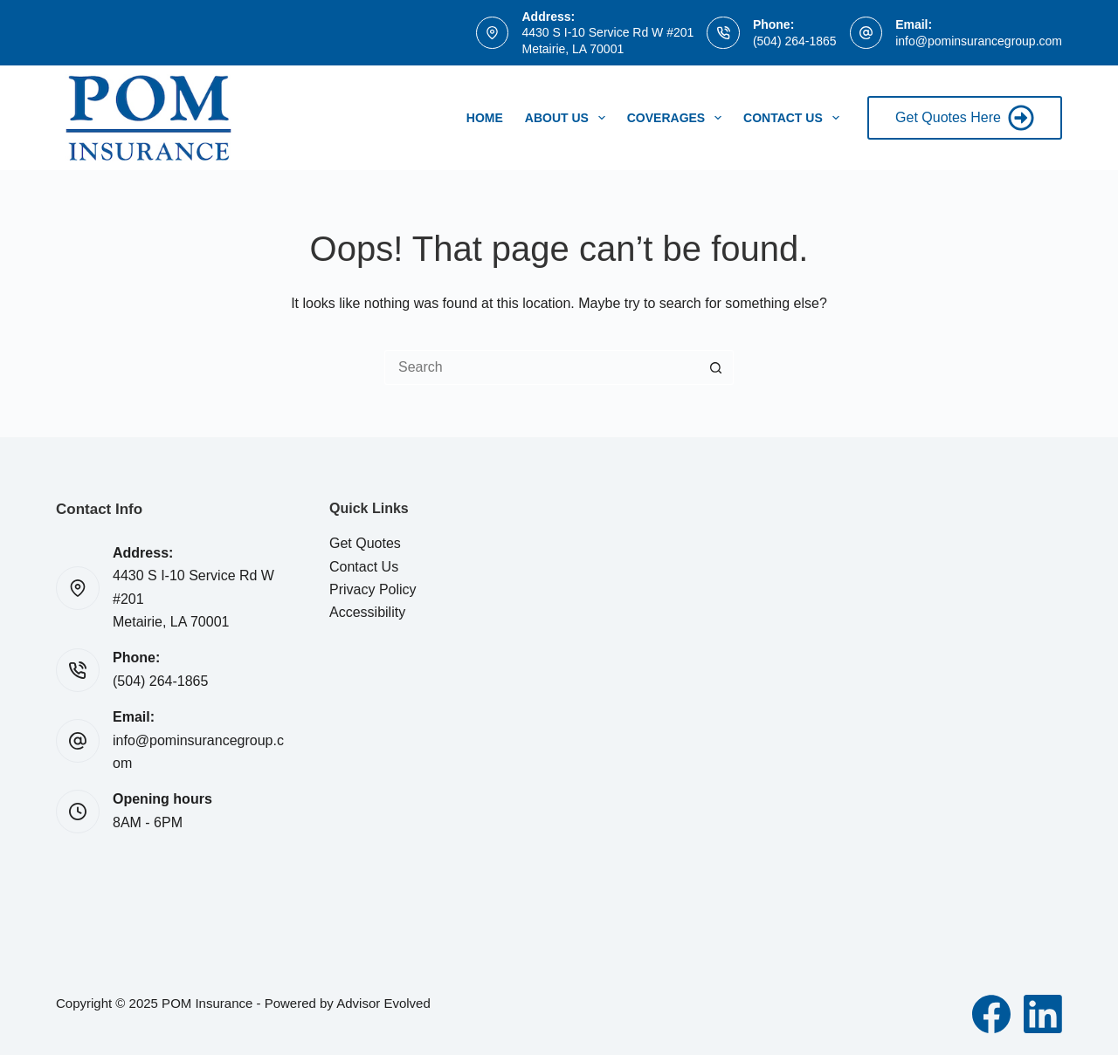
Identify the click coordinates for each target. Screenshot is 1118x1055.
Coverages (677, 117)
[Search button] (716, 367)
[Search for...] (541, 367)
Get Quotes (365, 543)
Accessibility (367, 612)
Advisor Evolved (383, 1003)
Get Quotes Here (964, 118)
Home (484, 118)
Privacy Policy (373, 589)
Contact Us (794, 117)
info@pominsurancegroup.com (978, 41)
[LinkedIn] (1043, 1014)
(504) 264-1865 (795, 41)
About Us (568, 117)
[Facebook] (991, 1014)
